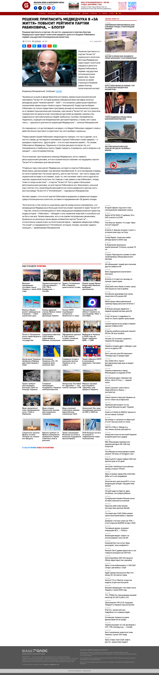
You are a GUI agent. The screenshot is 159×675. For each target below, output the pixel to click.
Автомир (85, 14)
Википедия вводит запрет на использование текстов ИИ (117, 536)
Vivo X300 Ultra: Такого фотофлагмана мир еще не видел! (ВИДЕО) (119, 363)
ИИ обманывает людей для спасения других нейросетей (120, 265)
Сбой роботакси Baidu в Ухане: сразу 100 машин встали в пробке (120, 287)
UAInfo (59, 91)
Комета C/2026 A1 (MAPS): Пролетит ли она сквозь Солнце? (120, 413)
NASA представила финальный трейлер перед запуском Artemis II (119, 302)
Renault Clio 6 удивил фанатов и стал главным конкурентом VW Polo (120, 551)
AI (99, 14)
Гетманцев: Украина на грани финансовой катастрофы (117, 618)
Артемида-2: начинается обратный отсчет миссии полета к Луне (120, 420)
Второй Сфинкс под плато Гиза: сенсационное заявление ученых (119, 209)
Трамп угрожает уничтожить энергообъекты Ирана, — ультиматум (117, 390)
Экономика (52, 14)
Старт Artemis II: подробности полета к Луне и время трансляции (119, 317)
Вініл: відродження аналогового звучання (118, 273)
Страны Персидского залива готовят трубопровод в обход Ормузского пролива (120, 256)
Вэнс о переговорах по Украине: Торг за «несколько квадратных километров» (120, 88)
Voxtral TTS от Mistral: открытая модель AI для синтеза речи (118, 581)
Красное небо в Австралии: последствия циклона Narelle (117, 507)
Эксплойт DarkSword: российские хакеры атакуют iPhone (119, 467)
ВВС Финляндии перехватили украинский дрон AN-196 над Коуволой (117, 444)
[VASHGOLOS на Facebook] (35, 8)
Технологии (75, 14)
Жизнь (104, 14)
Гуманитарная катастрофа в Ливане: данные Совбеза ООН (120, 325)
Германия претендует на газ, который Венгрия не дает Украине (119, 406)
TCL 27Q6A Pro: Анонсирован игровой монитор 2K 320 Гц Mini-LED (120, 596)
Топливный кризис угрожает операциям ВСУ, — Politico (117, 529)
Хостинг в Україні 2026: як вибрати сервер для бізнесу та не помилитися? (121, 57)
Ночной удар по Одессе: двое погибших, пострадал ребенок (118, 492)
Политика (42, 14)
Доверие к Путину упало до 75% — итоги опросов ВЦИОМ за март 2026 (120, 522)
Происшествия (63, 14)
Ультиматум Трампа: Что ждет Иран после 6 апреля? (120, 223)
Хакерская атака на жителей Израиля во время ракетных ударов (120, 435)
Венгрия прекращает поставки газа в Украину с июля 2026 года (120, 589)
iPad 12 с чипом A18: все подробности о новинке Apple (117, 611)
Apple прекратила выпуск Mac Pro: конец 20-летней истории (119, 574)
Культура (93, 14)
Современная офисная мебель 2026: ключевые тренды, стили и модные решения (120, 27)
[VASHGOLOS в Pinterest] (49, 8)
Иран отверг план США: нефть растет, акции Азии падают (117, 641)
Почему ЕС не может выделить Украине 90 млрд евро (118, 339)
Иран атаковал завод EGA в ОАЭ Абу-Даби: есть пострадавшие (120, 475)
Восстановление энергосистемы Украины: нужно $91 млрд (119, 633)
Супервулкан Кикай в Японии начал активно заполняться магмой (120, 499)
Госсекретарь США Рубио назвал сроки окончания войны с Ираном (119, 514)
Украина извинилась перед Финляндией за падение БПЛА (118, 371)
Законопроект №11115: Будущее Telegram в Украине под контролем (119, 603)
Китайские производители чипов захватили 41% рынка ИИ (119, 295)
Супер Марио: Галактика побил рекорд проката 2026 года (118, 238)
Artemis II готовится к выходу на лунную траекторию (118, 280)
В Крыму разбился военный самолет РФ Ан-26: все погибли (120, 332)
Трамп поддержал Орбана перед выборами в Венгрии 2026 (118, 118)
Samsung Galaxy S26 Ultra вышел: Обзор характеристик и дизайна (119, 559)
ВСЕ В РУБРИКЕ (39, 448)
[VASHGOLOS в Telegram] (44, 8)
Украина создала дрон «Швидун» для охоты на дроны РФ (120, 347)
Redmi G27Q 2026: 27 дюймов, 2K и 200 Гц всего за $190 (119, 216)
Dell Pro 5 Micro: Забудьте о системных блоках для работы (118, 428)
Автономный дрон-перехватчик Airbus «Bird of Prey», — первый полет (118, 380)
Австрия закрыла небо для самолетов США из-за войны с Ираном (118, 148)
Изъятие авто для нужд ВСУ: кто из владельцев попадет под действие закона (120, 483)
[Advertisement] (61, 245)
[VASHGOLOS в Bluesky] (53, 8)
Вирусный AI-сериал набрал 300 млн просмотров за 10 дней (120, 460)
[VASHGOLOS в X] (40, 8)
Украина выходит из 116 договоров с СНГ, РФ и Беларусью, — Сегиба (120, 626)
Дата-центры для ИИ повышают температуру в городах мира (119, 354)
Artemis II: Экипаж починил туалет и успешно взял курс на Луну (120, 231)
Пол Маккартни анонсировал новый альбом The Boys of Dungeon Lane (120, 452)
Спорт (111, 14)
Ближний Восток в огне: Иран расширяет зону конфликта (117, 544)
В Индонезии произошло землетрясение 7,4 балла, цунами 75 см (120, 247)
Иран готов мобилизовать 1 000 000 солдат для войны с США (120, 566)
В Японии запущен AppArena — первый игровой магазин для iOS (118, 310)
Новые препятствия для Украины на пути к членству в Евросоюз (120, 398)
